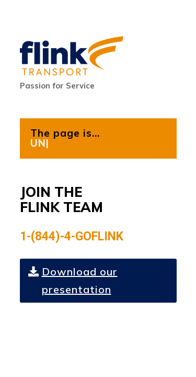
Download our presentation (80, 280)
